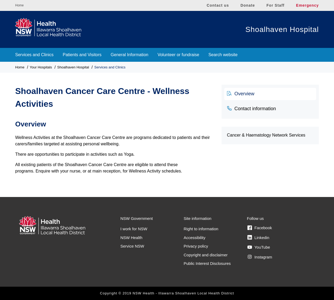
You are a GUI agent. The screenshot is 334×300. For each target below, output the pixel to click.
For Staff (275, 5)
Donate (248, 5)
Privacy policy (196, 246)
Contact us (218, 5)
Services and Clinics (34, 54)
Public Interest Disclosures (207, 263)
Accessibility (195, 237)
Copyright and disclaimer (206, 255)
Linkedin (258, 237)
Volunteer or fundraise (178, 54)
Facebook (259, 227)
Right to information (201, 229)
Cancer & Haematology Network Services (266, 135)
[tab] (270, 94)
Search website (222, 54)
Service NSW (132, 246)
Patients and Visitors (82, 54)
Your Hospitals (41, 67)
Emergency (307, 5)
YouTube (258, 247)
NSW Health (131, 237)
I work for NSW (133, 229)
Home (19, 5)
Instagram (259, 256)
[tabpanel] (114, 144)
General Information (129, 54)
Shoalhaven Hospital (282, 29)
